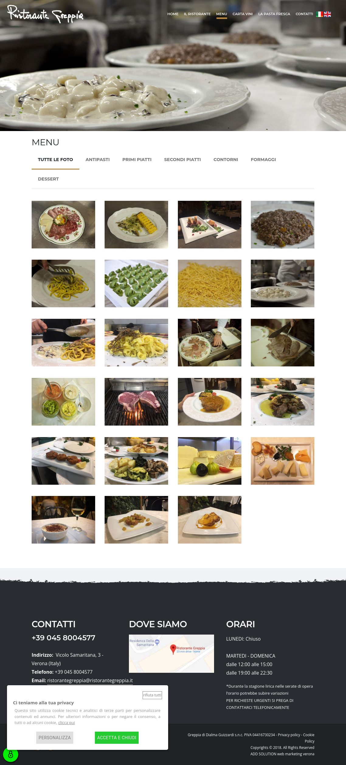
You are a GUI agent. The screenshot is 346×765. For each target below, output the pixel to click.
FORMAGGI (263, 159)
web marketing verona (295, 753)
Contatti (304, 14)
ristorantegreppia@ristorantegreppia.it (90, 680)
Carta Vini (243, 14)
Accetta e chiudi (117, 738)
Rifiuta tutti (152, 695)
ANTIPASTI (98, 159)
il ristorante (197, 14)
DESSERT (48, 179)
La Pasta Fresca (274, 14)
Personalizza (54, 738)
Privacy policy (289, 734)
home (172, 14)
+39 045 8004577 (63, 637)
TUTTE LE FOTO (55, 159)
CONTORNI (225, 159)
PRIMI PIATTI (136, 159)
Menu (221, 14)
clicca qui (66, 722)
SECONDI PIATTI (182, 159)
